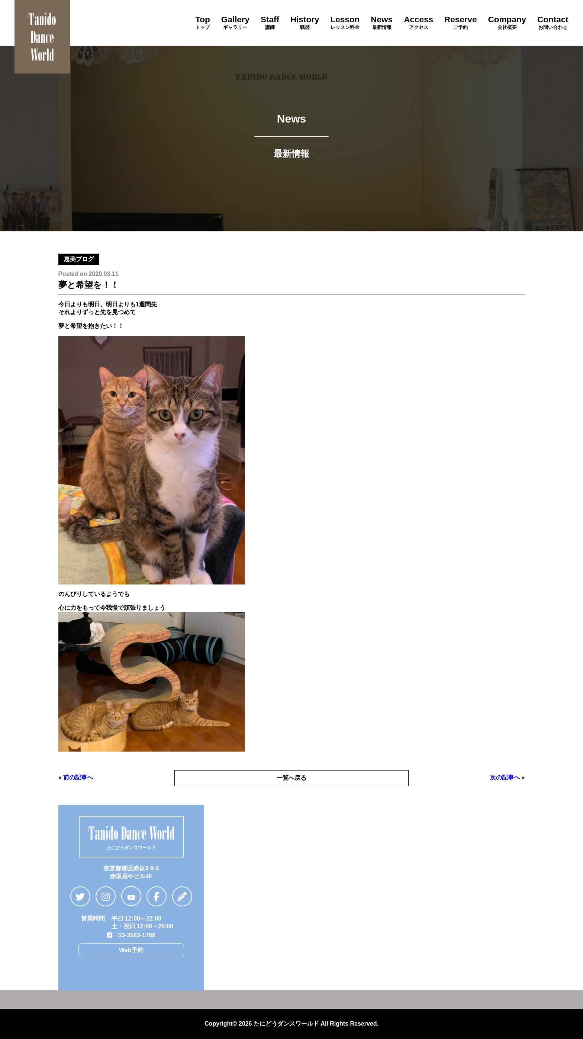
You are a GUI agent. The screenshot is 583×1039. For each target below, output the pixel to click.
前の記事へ (78, 777)
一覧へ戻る (291, 778)
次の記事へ (505, 777)
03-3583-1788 (131, 935)
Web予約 (131, 950)
